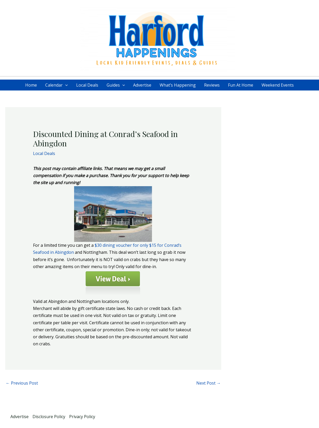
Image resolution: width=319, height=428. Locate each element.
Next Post (208, 383)
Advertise (142, 85)
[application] (65, 85)
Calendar (56, 85)
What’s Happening (178, 85)
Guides (116, 85)
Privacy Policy (82, 416)
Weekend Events (278, 85)
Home (31, 85)
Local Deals (87, 85)
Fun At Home (240, 85)
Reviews (212, 85)
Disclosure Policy (48, 416)
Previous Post (22, 383)
